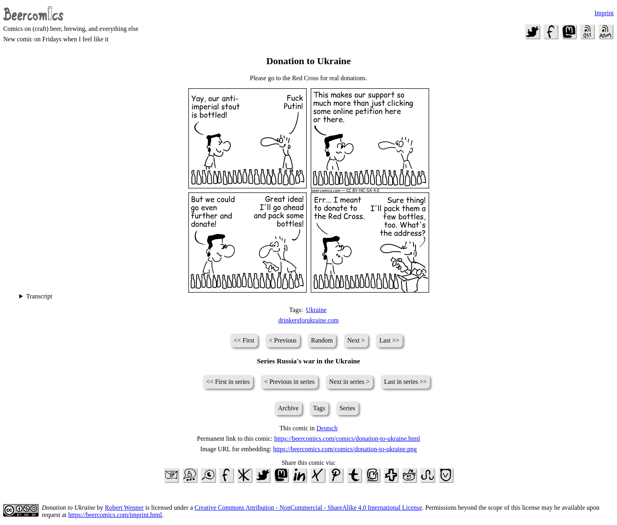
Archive (288, 408)
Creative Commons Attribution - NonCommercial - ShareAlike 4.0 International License (308, 507)
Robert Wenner (124, 507)
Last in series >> (405, 381)
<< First (244, 340)
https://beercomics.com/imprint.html (115, 514)
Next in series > (349, 381)
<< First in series (228, 381)
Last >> (389, 340)
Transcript (39, 296)
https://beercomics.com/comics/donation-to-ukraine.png (345, 449)
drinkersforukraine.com (308, 320)
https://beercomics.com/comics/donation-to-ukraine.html (347, 438)
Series (347, 408)
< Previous (283, 340)
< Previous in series (289, 381)
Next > (356, 340)
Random (322, 340)
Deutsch (326, 428)
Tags (319, 408)
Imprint (604, 13)
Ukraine (316, 309)
